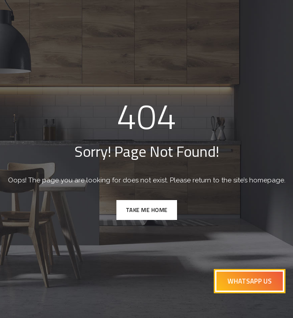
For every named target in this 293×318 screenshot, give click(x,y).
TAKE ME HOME (147, 209)
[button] (249, 281)
